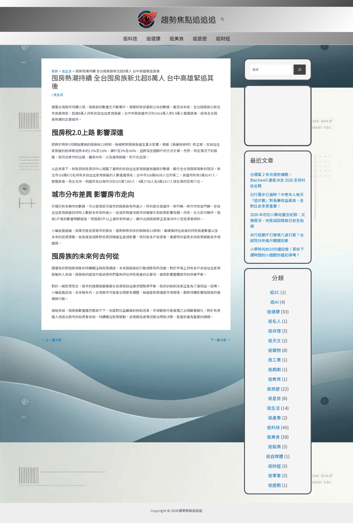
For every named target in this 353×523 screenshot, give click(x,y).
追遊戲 (274, 485)
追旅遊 (200, 38)
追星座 (274, 398)
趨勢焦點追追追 (188, 19)
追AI (274, 302)
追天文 (274, 340)
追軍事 (274, 475)
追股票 (274, 446)
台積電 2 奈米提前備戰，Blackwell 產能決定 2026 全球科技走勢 (277, 180)
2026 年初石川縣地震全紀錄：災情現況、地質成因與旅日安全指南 (277, 220)
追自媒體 (274, 456)
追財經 (224, 38)
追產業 (274, 417)
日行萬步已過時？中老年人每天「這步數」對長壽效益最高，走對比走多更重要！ (277, 200)
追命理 (274, 331)
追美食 (177, 38)
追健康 (153, 38)
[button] (223, 19)
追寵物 (274, 350)
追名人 (274, 321)
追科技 (129, 38)
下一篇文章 (219, 339)
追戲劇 (274, 369)
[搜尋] (300, 70)
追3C (274, 292)
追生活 (59, 94)
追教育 (274, 379)
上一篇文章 (52, 339)
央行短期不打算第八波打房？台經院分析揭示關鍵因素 (277, 237)
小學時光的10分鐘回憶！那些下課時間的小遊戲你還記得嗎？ (277, 252)
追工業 (274, 359)
